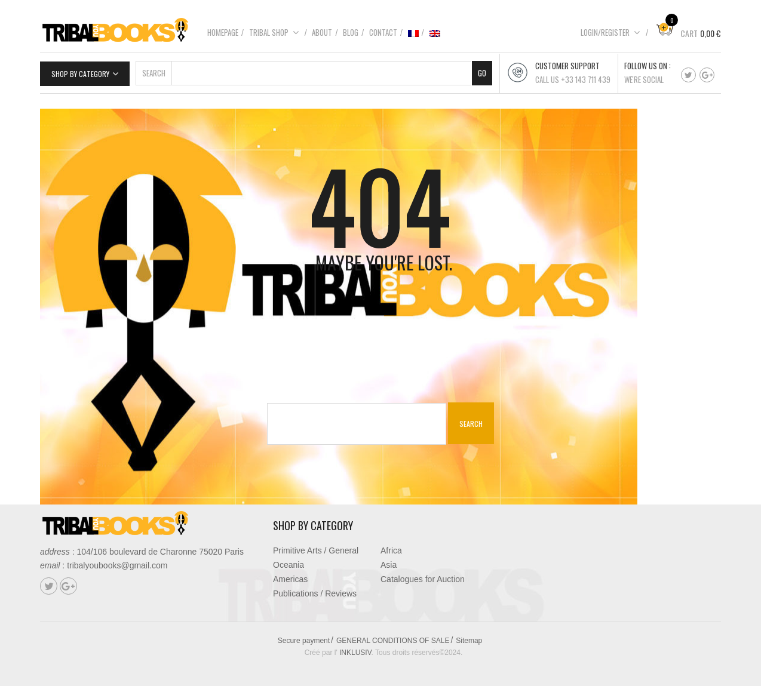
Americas (290, 579)
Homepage (222, 32)
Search (153, 73)
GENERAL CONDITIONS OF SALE (393, 640)
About (322, 32)
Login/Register (610, 32)
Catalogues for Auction (422, 579)
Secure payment (304, 640)
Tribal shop (274, 32)
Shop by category (80, 74)
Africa (391, 550)
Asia (388, 565)
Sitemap (469, 640)
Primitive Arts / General (315, 550)
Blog (350, 32)
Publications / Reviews (315, 593)
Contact (383, 32)
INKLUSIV (355, 652)
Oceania (288, 565)
